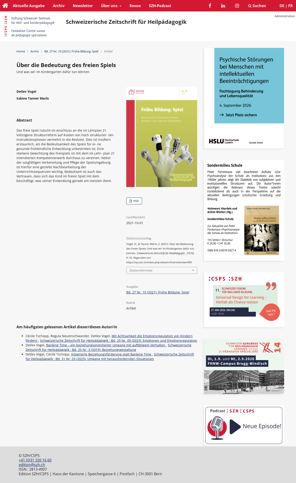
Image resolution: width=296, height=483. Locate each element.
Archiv (59, 5)
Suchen (257, 5)
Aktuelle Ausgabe (29, 5)
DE (282, 5)
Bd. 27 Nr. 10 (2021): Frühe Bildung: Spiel (71, 51)
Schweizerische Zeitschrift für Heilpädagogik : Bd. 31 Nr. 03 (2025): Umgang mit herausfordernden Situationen (110, 356)
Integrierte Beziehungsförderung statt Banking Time (111, 354)
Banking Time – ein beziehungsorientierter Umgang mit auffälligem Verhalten (106, 345)
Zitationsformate (140, 270)
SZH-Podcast (160, 5)
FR (290, 5)
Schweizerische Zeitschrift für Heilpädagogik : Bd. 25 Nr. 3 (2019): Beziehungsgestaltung (108, 347)
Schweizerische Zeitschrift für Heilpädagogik (126, 21)
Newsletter (83, 5)
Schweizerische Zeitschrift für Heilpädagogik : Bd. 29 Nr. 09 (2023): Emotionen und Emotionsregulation (118, 340)
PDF (136, 201)
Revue (135, 5)
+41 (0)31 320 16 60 (35, 460)
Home (20, 51)
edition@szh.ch (32, 464)
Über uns (109, 5)
